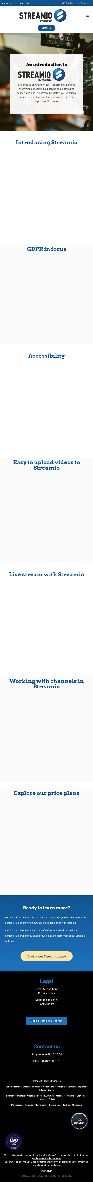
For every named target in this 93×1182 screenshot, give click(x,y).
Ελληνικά (49, 1095)
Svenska (36, 1086)
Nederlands (48, 1086)
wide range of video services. (47, 1158)
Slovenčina (40, 1105)
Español (82, 1086)
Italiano (42, 1090)
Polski (52, 1099)
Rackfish (80, 1155)
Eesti (39, 1095)
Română (29, 1105)
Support (36, 1054)
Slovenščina (55, 1105)
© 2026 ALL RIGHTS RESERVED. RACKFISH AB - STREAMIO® (46, 1176)
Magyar (59, 1095)
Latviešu (81, 1095)
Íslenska (70, 1095)
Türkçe (66, 1105)
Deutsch (72, 1086)
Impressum (46, 1171)
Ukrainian (77, 1105)
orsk (18, 1086)
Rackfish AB (50, 1155)
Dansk (9, 1086)
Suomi (51, 1090)
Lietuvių (42, 1099)
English (26, 1086)
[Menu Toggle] (87, 15)
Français (61, 1086)
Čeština (31, 1095)
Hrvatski (20, 1095)
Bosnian (10, 1095)
